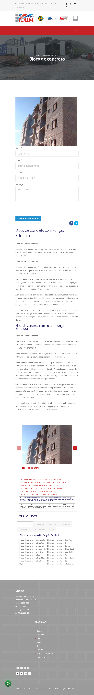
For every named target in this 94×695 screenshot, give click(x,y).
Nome (18, 148)
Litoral (51, 529)
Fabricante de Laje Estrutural (50, 485)
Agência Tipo (68, 687)
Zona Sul (66, 524)
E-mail (18, 160)
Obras (39, 638)
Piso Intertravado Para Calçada (29, 494)
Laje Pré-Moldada (41, 488)
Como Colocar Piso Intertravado (48, 494)
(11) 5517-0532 (24, 609)
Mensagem (19, 184)
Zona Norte (40, 524)
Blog (38, 645)
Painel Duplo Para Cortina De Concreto (32, 491)
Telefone (19, 172)
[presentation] (34, 208)
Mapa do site (42, 656)
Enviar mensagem (28, 218)
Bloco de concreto (30, 468)
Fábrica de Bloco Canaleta (44, 482)
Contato (40, 648)
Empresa (40, 630)
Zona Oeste (54, 524)
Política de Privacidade (45, 652)
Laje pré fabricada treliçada (28, 482)
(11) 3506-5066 (24, 606)
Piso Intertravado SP (50, 491)
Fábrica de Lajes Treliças (59, 482)
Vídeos (39, 641)
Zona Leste (24, 529)
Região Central (25, 524)
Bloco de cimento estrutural (28, 479)
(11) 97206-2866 (25, 612)
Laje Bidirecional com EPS (28, 488)
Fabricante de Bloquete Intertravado (31, 485)
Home (38, 55)
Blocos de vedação (42, 479)
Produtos (40, 634)
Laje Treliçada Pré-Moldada (54, 488)
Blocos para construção (54, 479)
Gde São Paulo (39, 529)
